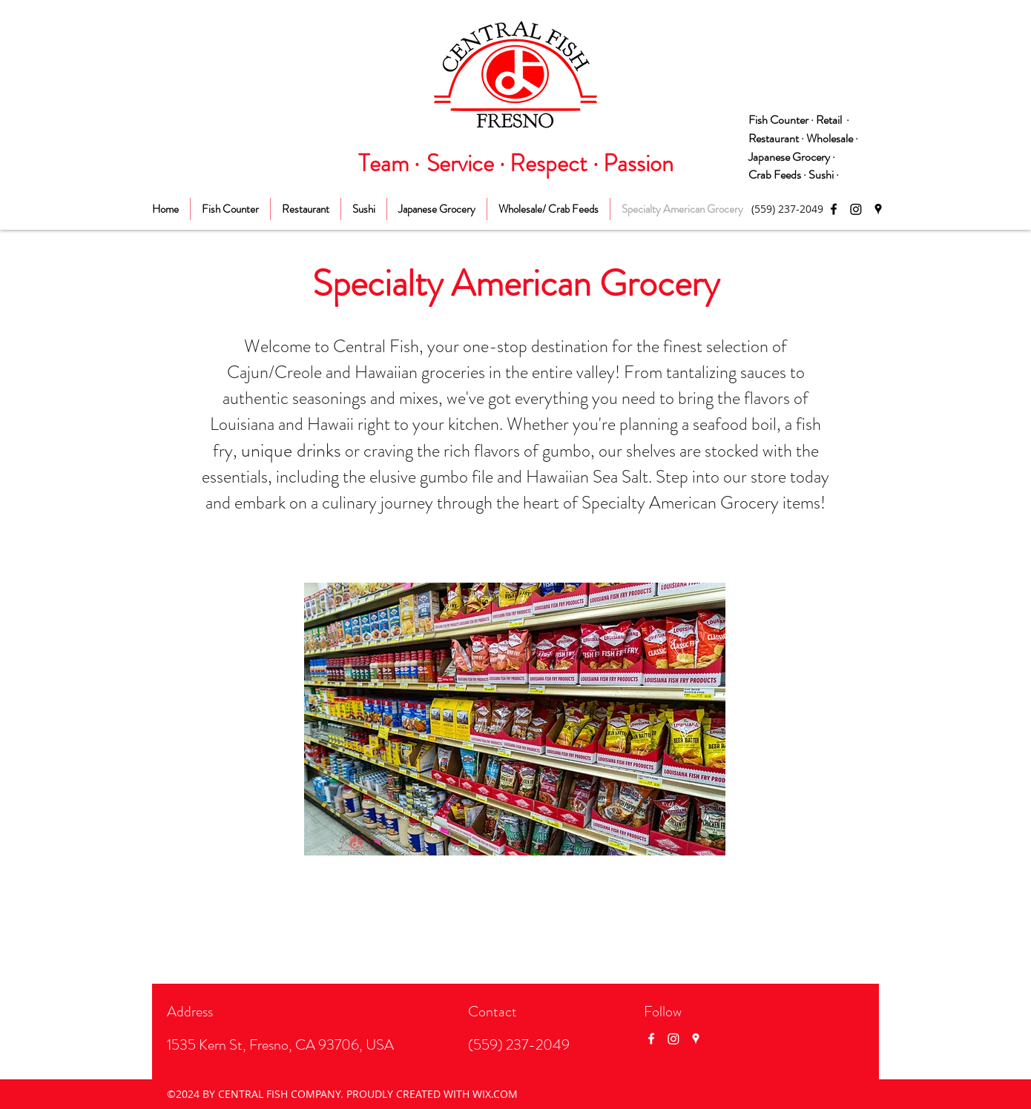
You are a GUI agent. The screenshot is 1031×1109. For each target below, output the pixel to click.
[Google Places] (878, 209)
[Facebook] (833, 209)
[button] (514, 719)
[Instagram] (856, 209)
